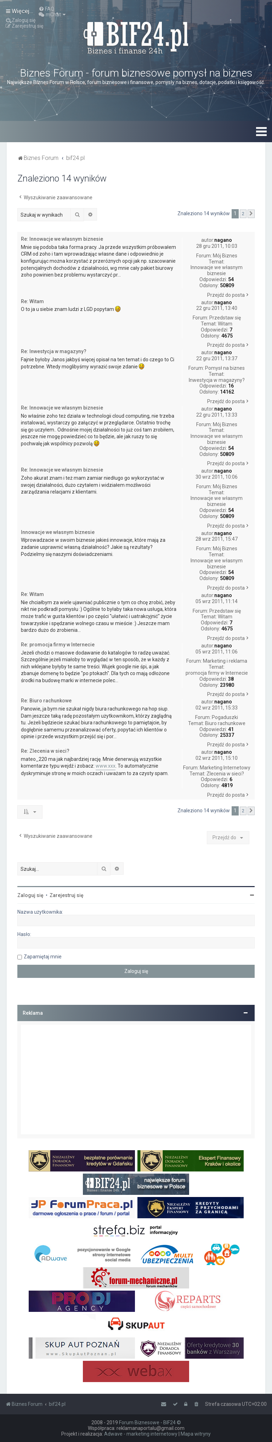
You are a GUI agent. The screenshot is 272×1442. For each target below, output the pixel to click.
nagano (223, 240)
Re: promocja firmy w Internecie (58, 644)
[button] (251, 214)
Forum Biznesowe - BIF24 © (150, 1422)
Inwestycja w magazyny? (217, 380)
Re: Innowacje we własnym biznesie (62, 239)
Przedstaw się (225, 318)
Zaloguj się (30, 895)
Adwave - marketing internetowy (140, 1434)
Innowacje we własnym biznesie (217, 270)
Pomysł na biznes (225, 368)
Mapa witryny (196, 1434)
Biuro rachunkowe (225, 723)
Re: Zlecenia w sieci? (45, 751)
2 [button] (243, 213)
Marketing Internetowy (225, 767)
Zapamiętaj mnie (43, 956)
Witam (225, 324)
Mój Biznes (225, 255)
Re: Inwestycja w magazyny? (53, 351)
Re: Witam (32, 301)
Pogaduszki (225, 717)
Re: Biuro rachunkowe (46, 700)
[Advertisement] (136, 1079)
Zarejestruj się (67, 895)
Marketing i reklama (225, 661)
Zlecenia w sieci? (225, 773)
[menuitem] (46, 9)
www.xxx (105, 766)
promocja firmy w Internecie (217, 673)
